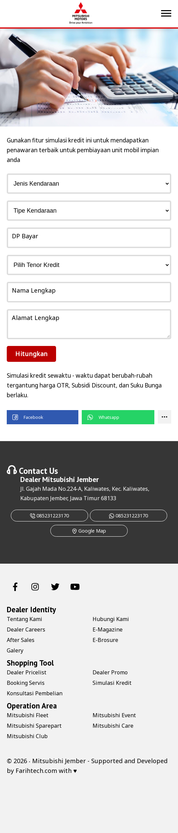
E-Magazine (108, 629)
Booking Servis (26, 683)
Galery (15, 650)
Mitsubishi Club (27, 736)
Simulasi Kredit (112, 683)
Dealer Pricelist (26, 672)
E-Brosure (105, 640)
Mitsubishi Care (113, 725)
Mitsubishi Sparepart (34, 725)
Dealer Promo (110, 672)
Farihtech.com (36, 771)
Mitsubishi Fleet (27, 715)
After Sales (20, 640)
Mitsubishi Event (114, 715)
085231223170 (49, 515)
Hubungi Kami (111, 619)
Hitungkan (31, 354)
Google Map (89, 531)
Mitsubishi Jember (70, 479)
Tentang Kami (24, 619)
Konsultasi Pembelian (34, 693)
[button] (42, 417)
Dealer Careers (26, 629)
